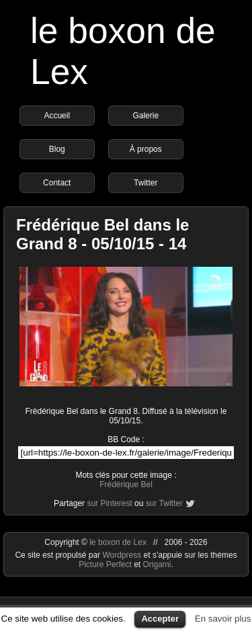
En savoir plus (223, 619)
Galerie (145, 115)
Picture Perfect (105, 564)
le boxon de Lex (117, 542)
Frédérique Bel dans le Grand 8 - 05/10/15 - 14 (102, 234)
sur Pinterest (109, 503)
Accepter (160, 619)
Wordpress (122, 555)
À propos (146, 149)
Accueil (57, 115)
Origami (157, 564)
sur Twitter (164, 503)
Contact (57, 182)
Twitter (145, 182)
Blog (57, 149)
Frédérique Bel (126, 484)
